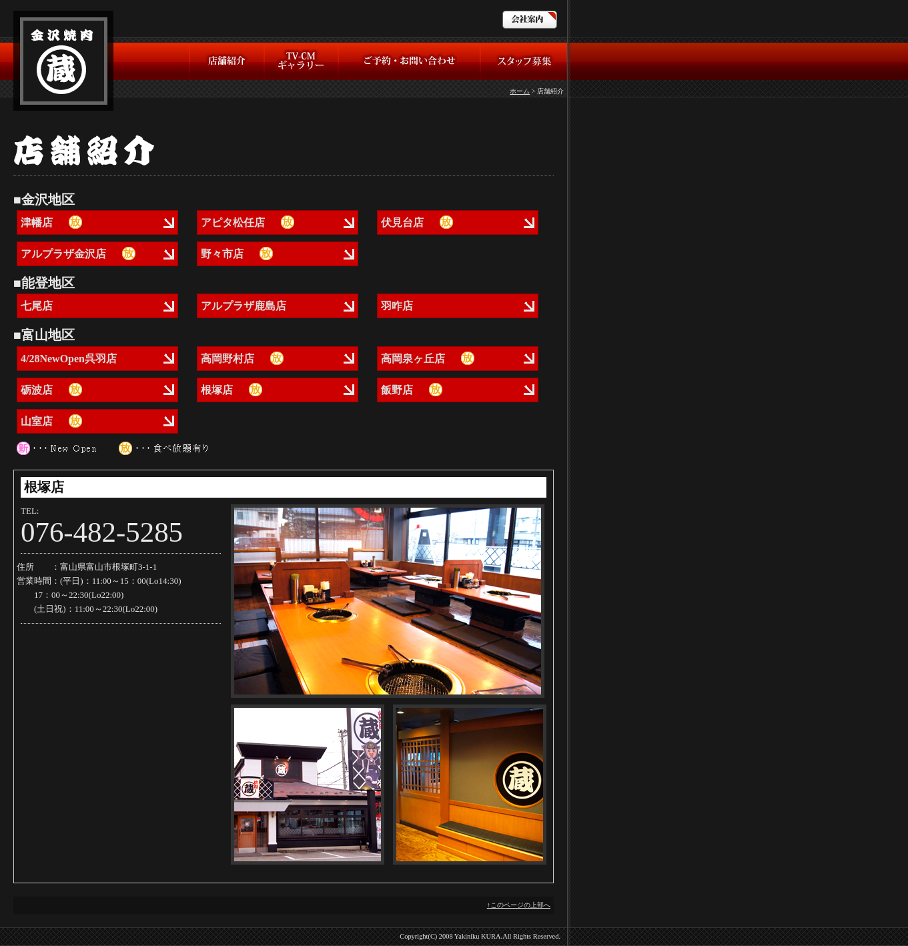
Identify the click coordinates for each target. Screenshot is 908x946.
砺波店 (51, 389)
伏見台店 (417, 221)
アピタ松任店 (247, 221)
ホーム (520, 91)
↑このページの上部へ (518, 905)
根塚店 (231, 389)
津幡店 (51, 221)
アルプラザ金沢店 (78, 253)
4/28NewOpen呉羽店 (69, 358)
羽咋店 (397, 306)
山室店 (51, 420)
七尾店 (37, 306)
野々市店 (237, 253)
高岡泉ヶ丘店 (427, 357)
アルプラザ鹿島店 (243, 306)
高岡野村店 (242, 357)
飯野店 (411, 389)
